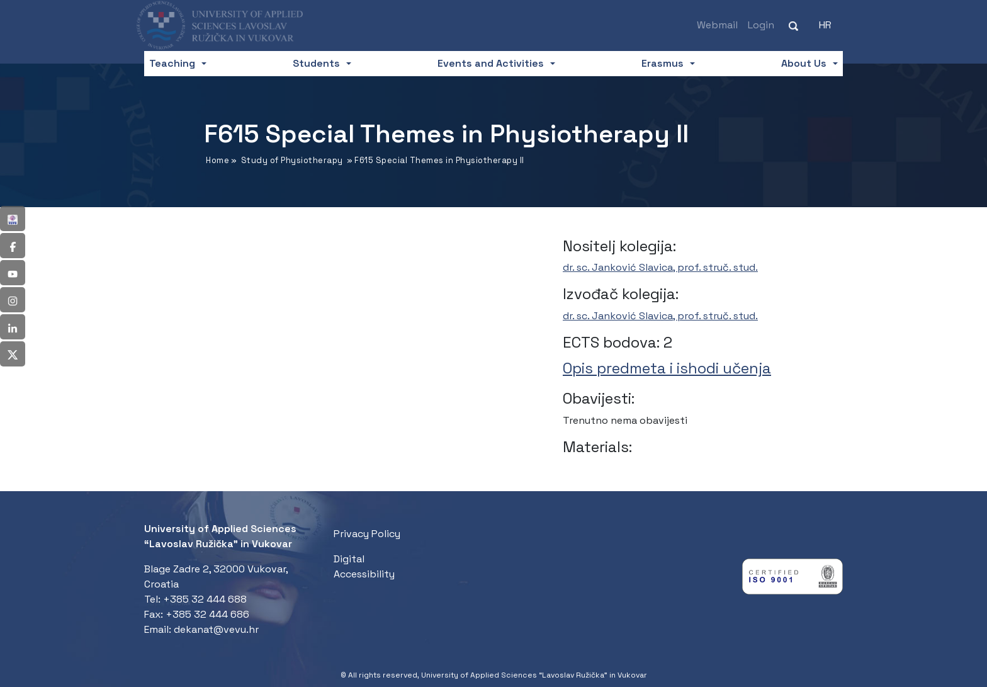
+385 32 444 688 (205, 599)
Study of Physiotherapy (292, 160)
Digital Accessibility (364, 566)
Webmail (717, 24)
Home (217, 160)
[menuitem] (825, 25)
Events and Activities (490, 63)
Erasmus (662, 63)
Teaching (172, 63)
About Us (803, 63)
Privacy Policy (367, 533)
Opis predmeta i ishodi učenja (667, 368)
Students (316, 63)
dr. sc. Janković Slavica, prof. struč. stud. (660, 267)
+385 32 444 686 (207, 614)
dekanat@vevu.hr (216, 629)
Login (761, 24)
